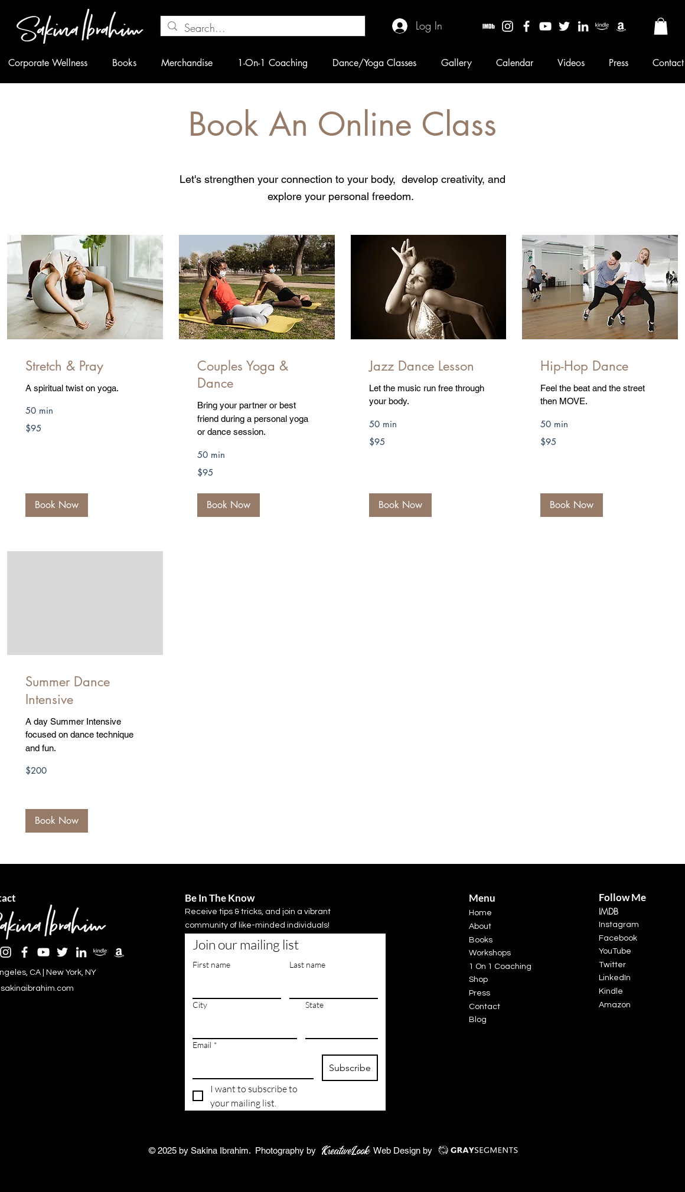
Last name (307, 965)
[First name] (233, 986)
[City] (241, 1026)
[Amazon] (621, 26)
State (314, 1005)
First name (211, 965)
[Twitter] (564, 26)
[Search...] (262, 28)
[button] (661, 26)
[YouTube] (545, 26)
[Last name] (330, 986)
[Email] (249, 1066)
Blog (478, 1020)
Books (480, 940)
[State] (338, 1026)
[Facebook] (526, 26)
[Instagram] (507, 26)
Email (205, 1045)
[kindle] (602, 26)
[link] (85, 366)
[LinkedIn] (583, 26)
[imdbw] (488, 26)
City (200, 1005)
